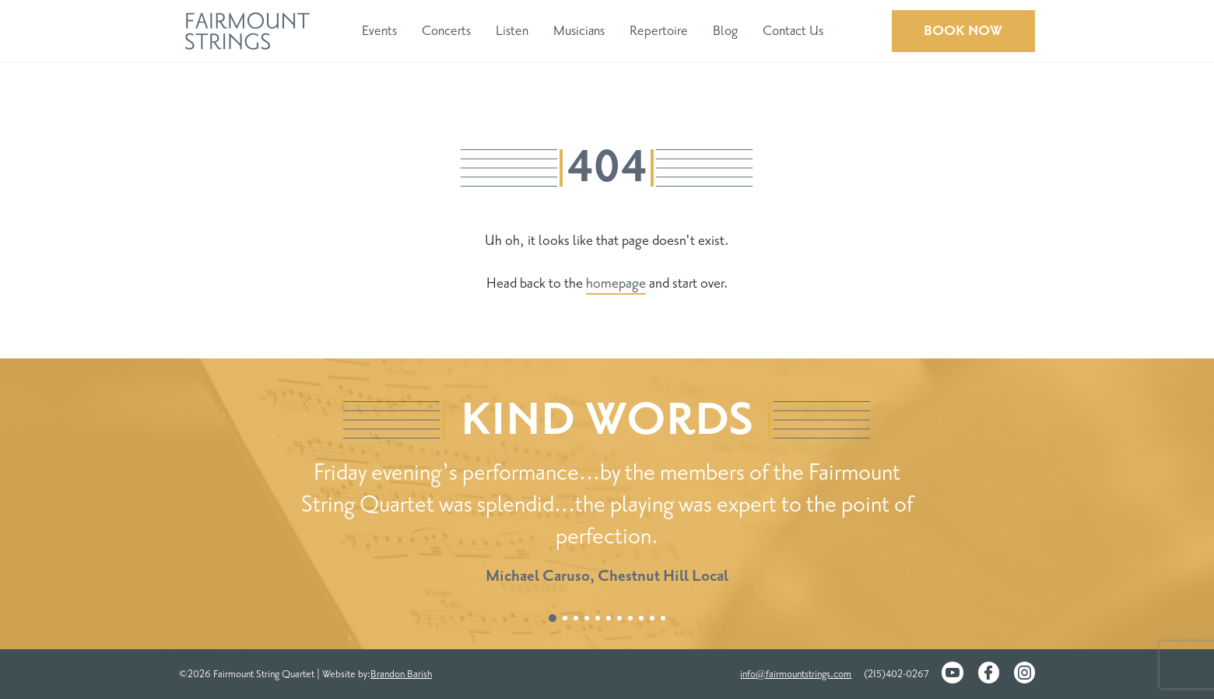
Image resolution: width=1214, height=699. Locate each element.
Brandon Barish (401, 674)
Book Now (963, 31)
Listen (512, 31)
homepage (616, 283)
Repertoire (659, 31)
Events (379, 31)
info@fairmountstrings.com (795, 674)
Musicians (579, 31)
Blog (725, 31)
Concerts (446, 31)
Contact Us (793, 31)
